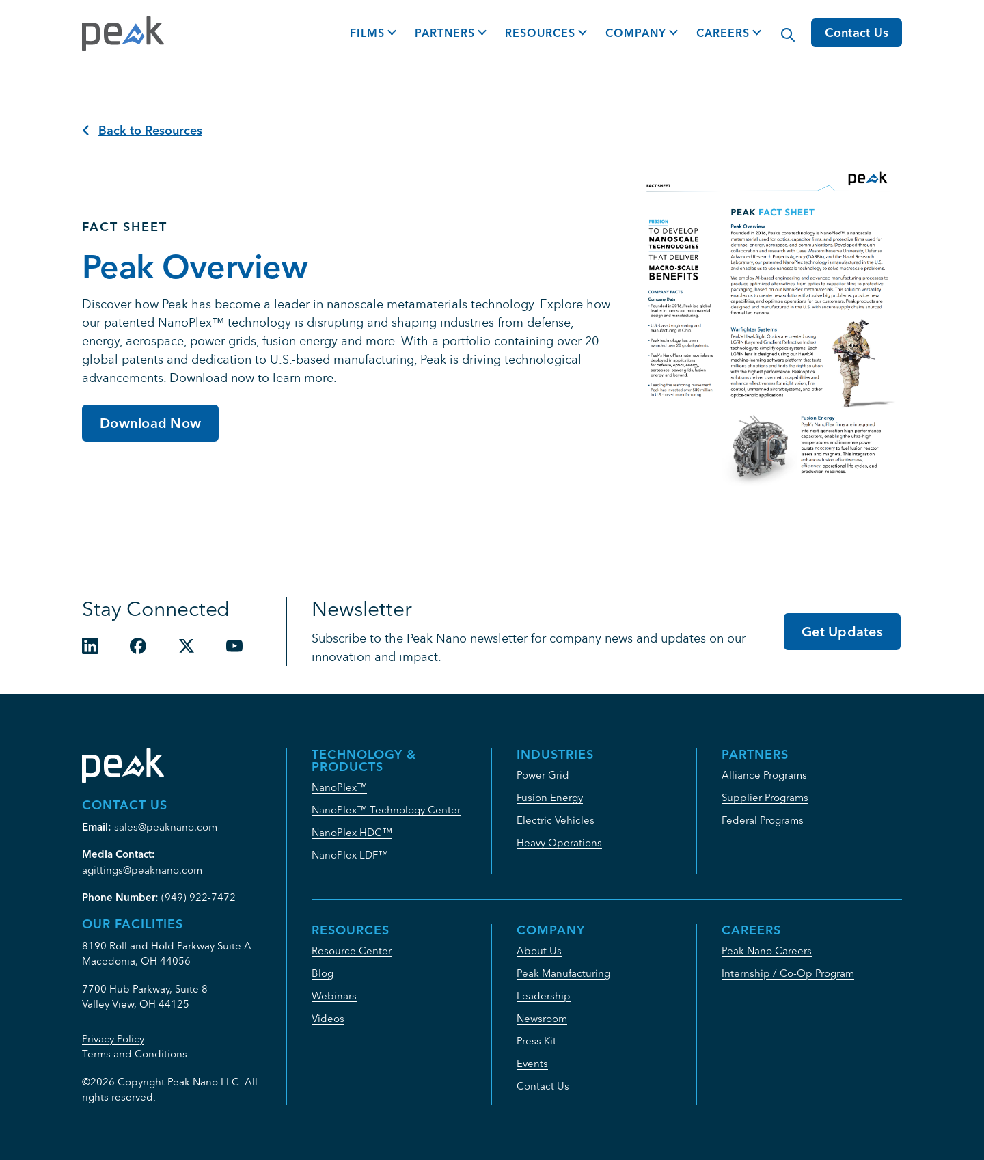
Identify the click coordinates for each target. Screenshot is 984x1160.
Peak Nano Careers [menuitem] (767, 950)
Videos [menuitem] (328, 1018)
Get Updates (842, 631)
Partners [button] (445, 33)
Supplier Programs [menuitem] (765, 797)
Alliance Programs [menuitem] (764, 774)
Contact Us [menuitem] (543, 1085)
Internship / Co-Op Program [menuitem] (788, 973)
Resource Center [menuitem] (352, 950)
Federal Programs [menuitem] (763, 819)
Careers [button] (723, 33)
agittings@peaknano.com (142, 869)
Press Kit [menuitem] (536, 1040)
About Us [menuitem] (539, 950)
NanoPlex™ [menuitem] (339, 787)
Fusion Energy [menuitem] (550, 797)
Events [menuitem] (532, 1063)
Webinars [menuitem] (334, 995)
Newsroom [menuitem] (542, 1018)
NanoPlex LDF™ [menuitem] (350, 854)
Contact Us (857, 32)
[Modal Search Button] (781, 28)
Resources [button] (540, 33)
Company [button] (635, 33)
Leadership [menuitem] (544, 995)
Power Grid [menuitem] (543, 774)
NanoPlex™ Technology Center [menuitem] (386, 809)
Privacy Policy (113, 1038)
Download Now (150, 422)
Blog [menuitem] (322, 973)
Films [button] (367, 33)
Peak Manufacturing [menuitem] (563, 973)
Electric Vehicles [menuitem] (555, 819)
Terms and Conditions (134, 1053)
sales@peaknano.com (165, 826)
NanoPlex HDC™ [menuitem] (352, 832)
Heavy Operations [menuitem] (559, 842)
